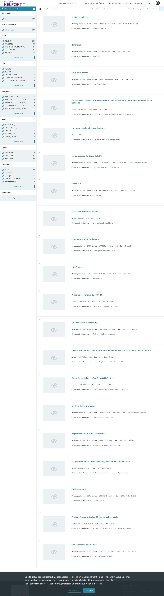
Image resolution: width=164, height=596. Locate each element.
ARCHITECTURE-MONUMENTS (16, 47)
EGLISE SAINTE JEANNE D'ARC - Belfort (19, 81)
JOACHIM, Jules (10, 131)
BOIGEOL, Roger (11, 125)
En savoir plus (74, 590)
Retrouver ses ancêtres (93, 3)
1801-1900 (9, 153)
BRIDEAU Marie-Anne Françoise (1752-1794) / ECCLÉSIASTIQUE (28, 97)
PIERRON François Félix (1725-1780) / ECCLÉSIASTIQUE (25, 103)
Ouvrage (8, 176)
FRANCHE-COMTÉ (12, 75)
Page (94, 9)
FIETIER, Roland (10, 137)
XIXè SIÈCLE (9, 53)
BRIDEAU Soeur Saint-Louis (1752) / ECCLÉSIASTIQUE (24, 100)
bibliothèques (9, 30)
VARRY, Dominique (12, 128)
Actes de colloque (11, 182)
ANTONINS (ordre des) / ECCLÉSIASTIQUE (20, 109)
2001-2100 (9, 159)
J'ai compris (89, 590)
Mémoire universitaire (13, 179)
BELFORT (8, 72)
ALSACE (8, 69)
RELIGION (8, 41)
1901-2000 (9, 156)
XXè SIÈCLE (9, 44)
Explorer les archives (67, 3)
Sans (6, 19)
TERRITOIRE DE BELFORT (14, 78)
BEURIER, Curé (10, 134)
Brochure (8, 170)
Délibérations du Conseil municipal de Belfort (129, 3)
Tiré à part (8, 173)
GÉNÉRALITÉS (10, 50)
